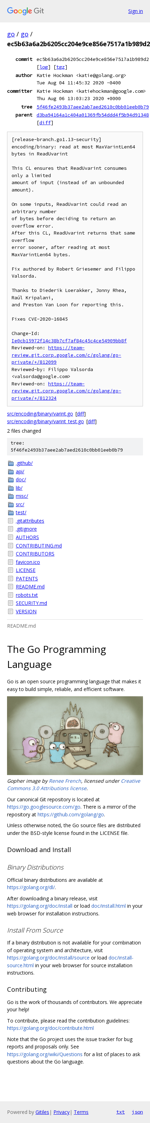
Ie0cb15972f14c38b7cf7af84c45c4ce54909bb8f (69, 341)
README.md (30, 586)
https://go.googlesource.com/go (43, 806)
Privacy (61, 1112)
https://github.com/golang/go (71, 814)
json (137, 1112)
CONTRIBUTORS (35, 553)
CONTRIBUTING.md (39, 545)
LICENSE (25, 570)
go (11, 34)
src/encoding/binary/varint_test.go (45, 421)
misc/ (22, 496)
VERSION (26, 611)
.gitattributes (30, 520)
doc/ (21, 479)
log (43, 67)
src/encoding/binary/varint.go (40, 413)
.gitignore (26, 528)
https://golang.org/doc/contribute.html (50, 1028)
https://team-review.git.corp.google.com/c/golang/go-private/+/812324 (66, 391)
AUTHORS (27, 537)
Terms (81, 1112)
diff (45, 122)
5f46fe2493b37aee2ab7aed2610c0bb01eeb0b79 (93, 107)
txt (120, 1112)
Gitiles (42, 1112)
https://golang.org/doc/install (39, 905)
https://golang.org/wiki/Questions (45, 1054)
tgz (60, 67)
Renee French (65, 780)
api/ (20, 471)
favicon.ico (28, 562)
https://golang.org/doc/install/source (48, 957)
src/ (20, 504)
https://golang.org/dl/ (31, 887)
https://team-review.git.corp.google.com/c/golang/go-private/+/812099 (66, 355)
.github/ (24, 463)
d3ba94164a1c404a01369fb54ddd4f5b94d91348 (93, 115)
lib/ (19, 487)
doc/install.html (108, 905)
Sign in (135, 11)
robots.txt (27, 595)
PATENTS (27, 578)
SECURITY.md (31, 603)
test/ (21, 512)
